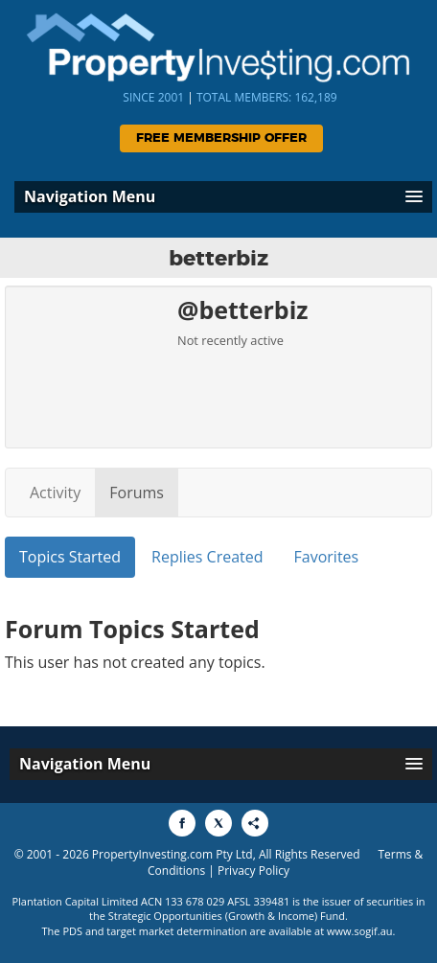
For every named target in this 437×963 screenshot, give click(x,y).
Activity (55, 492)
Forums (136, 492)
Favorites (326, 556)
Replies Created (207, 556)
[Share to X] (218, 823)
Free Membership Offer (221, 138)
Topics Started (70, 556)
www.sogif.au (360, 931)
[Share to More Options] (255, 823)
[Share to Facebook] (182, 823)
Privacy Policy (253, 870)
